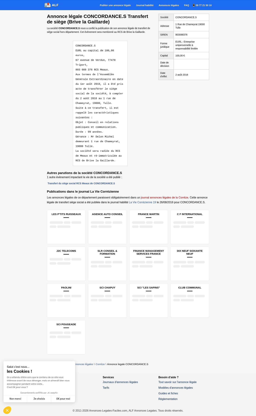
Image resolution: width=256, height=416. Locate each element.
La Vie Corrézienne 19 (142, 197)
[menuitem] (115, 5)
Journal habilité (144, 5)
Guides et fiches (168, 388)
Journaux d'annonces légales (120, 377)
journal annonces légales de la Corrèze (164, 192)
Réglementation (167, 394)
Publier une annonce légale (115, 5)
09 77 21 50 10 (204, 5)
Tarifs (106, 382)
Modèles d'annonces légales (175, 382)
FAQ (186, 5)
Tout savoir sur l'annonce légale (177, 377)
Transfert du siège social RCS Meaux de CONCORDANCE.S (81, 178)
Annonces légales (169, 5)
